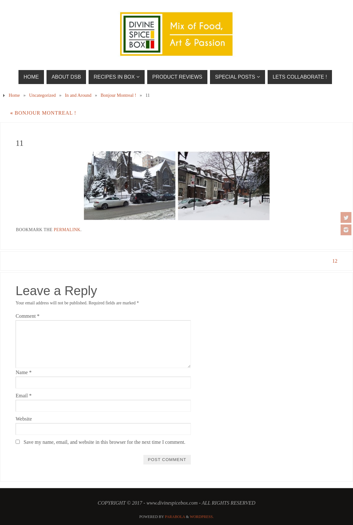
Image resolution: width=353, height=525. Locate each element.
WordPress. (202, 516)
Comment (28, 316)
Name (24, 372)
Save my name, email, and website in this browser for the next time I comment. (104, 442)
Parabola (175, 516)
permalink (67, 229)
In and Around (78, 95)
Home (14, 95)
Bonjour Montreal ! (118, 95)
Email (24, 395)
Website (24, 419)
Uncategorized (42, 95)
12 (334, 261)
